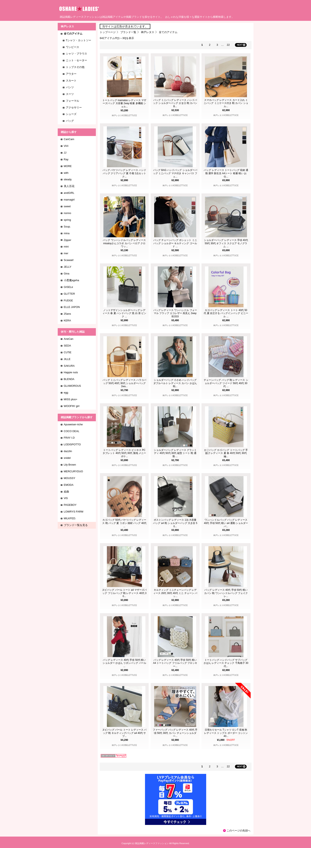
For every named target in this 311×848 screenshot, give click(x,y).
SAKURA (69, 365)
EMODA (69, 484)
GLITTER (69, 293)
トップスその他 (75, 67)
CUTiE (68, 352)
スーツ (70, 94)
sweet (67, 206)
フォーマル (72, 100)
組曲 (66, 491)
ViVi (66, 145)
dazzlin (68, 451)
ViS (66, 498)
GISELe (68, 287)
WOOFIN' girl (72, 406)
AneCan (68, 338)
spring (67, 219)
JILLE (67, 359)
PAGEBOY (70, 504)
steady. (68, 179)
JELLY (67, 266)
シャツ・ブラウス (76, 53)
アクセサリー (74, 107)
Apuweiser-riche (73, 424)
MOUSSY (69, 478)
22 (228, 44)
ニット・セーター (76, 60)
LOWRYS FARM (73, 511)
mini (66, 246)
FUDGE (68, 300)
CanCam (69, 139)
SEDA (67, 345)
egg (66, 392)
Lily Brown (70, 464)
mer (66, 253)
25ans (67, 313)
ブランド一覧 (128, 32)
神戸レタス (147, 32)
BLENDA (69, 379)
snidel (67, 457)
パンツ (70, 87)
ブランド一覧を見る (76, 525)
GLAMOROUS (72, 385)
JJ (65, 152)
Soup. (67, 226)
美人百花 (69, 186)
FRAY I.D (69, 437)
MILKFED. (70, 518)
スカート (71, 80)
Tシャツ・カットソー (78, 40)
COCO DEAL (72, 431)
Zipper (67, 240)
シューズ (71, 114)
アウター (71, 73)
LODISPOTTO (72, 444)
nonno (67, 213)
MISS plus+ (70, 399)
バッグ (70, 120)
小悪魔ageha (71, 280)
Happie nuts (71, 372)
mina (67, 233)
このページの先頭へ (238, 830)
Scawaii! (69, 260)
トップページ (108, 32)
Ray (66, 159)
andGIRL (69, 192)
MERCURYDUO (73, 471)
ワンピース (72, 47)
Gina (66, 273)
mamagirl (69, 199)
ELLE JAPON (72, 307)
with (66, 172)
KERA (67, 320)
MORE (68, 166)
